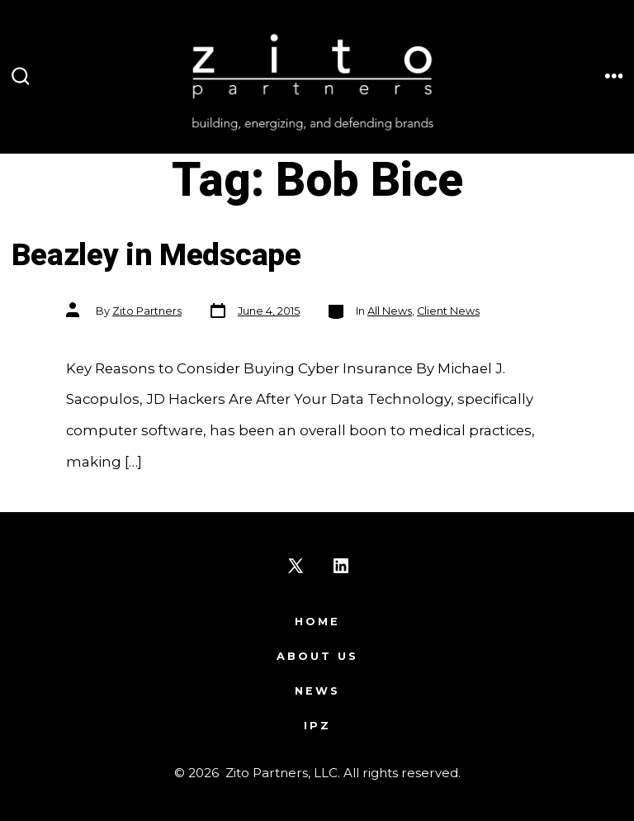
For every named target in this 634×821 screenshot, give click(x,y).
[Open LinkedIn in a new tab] (341, 566)
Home (317, 621)
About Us (317, 656)
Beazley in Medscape (156, 255)
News (317, 691)
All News (389, 311)
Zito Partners (147, 311)
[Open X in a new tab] (295, 566)
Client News (448, 311)
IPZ (317, 725)
